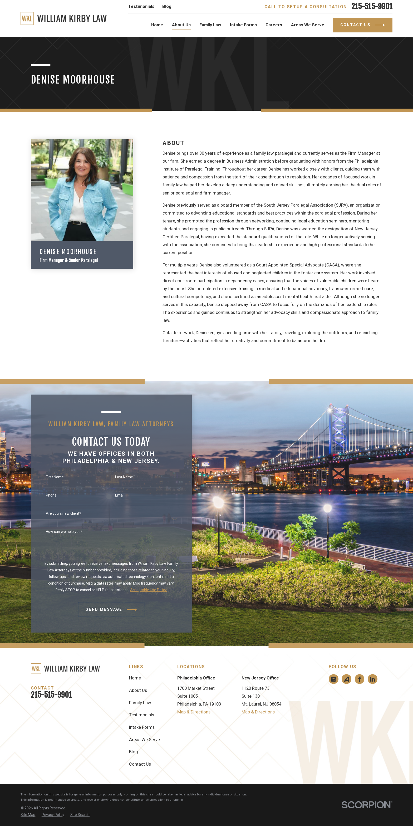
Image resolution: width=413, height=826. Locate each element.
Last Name (119, 477)
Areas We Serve (144, 739)
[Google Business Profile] (333, 679)
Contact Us (140, 764)
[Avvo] (346, 679)
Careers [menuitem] (274, 24)
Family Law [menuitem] (210, 24)
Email (114, 495)
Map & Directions (193, 712)
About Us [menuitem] (181, 24)
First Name (49, 477)
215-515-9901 (371, 6)
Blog (166, 6)
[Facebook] (359, 679)
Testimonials (141, 6)
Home (135, 678)
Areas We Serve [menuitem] (307, 24)
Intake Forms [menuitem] (243, 24)
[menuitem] (28, 815)
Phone (46, 495)
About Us (138, 690)
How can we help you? (59, 531)
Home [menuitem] (157, 24)
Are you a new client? (58, 513)
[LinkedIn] (372, 679)
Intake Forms (142, 727)
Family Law (140, 702)
